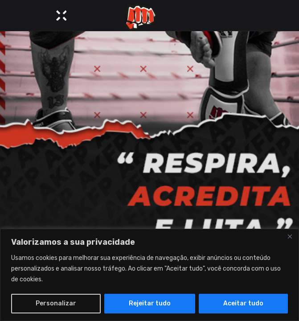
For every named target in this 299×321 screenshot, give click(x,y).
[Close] (289, 236)
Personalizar (56, 303)
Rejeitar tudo (150, 303)
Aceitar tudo (243, 303)
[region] (149, 275)
